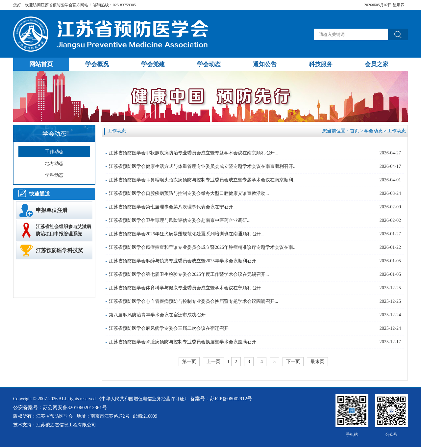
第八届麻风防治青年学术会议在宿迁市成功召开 (157, 314)
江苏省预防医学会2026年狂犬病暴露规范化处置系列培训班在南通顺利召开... (186, 233)
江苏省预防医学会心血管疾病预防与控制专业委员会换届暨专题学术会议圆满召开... (193, 301)
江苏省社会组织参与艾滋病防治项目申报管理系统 (63, 230)
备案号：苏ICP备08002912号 (221, 398)
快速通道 (39, 194)
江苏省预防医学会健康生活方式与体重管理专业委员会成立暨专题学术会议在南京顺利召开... (203, 166)
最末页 (317, 361)
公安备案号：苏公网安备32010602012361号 (60, 407)
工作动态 (396, 130)
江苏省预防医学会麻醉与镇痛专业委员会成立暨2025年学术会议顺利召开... (184, 260)
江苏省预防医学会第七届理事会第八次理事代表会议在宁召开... (173, 206)
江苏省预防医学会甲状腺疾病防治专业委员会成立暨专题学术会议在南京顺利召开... (193, 152)
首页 (354, 130)
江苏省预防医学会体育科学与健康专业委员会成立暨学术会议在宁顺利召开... (186, 287)
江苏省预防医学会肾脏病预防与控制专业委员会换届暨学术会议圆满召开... (184, 341)
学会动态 (373, 130)
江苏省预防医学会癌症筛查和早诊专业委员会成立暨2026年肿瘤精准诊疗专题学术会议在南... (203, 247)
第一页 (189, 361)
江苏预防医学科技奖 (59, 250)
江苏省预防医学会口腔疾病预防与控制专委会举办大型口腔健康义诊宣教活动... (189, 193)
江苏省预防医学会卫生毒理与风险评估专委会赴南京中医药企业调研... (180, 220)
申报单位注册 (51, 210)
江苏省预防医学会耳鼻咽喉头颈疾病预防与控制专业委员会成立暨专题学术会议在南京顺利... (203, 179)
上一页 (213, 361)
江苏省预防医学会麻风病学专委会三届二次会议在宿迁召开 (169, 328)
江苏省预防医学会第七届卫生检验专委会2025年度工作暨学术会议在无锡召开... (189, 274)
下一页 (293, 361)
